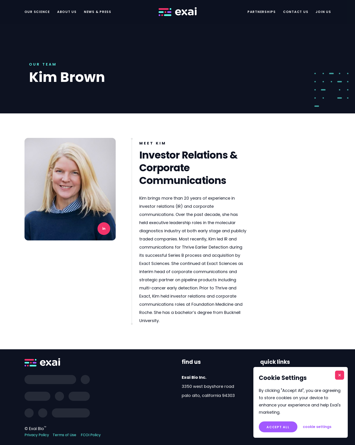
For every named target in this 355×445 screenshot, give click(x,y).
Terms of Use (64, 435)
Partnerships (261, 12)
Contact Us (295, 12)
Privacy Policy (36, 435)
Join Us (323, 12)
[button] (339, 375)
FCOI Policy (91, 435)
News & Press (97, 12)
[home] (178, 11)
